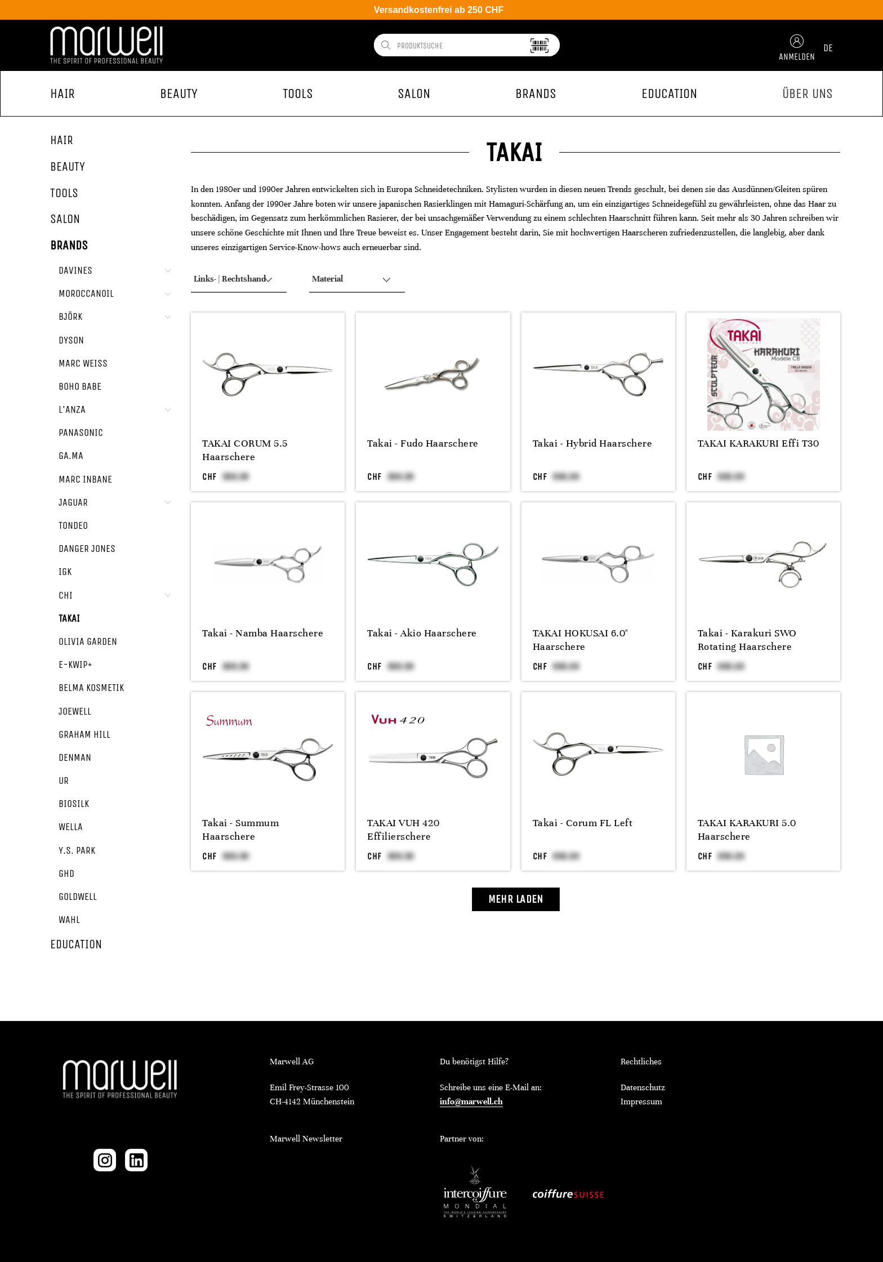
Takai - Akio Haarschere (422, 633)
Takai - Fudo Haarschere (423, 443)
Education (76, 944)
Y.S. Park (77, 850)
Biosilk (74, 803)
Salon (65, 219)
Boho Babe (80, 386)
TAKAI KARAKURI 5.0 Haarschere (747, 829)
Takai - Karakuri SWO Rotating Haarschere (747, 640)
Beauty (67, 166)
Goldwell (78, 896)
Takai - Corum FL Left (583, 823)
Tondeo (73, 525)
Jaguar (73, 502)
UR (64, 780)
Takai (69, 618)
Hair (61, 140)
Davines (75, 270)
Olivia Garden (88, 641)
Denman (75, 757)
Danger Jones (87, 548)
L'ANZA (72, 409)
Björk (70, 316)
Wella (71, 826)
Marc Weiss (83, 363)
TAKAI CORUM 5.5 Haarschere (245, 450)
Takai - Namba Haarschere (262, 633)
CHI (66, 595)
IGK (65, 571)
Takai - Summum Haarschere (240, 829)
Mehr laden (515, 899)
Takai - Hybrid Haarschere (593, 443)
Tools (64, 193)
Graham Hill (84, 734)
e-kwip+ (75, 664)
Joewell (75, 711)
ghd (66, 873)
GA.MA (71, 455)
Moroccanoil (86, 293)
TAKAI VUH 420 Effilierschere (403, 829)
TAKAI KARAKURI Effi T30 (758, 443)
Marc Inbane (85, 479)
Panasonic (81, 432)
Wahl (69, 919)
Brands (69, 245)
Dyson (71, 340)
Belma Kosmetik (91, 687)
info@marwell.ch (471, 1101)
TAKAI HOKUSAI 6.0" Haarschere (580, 640)
